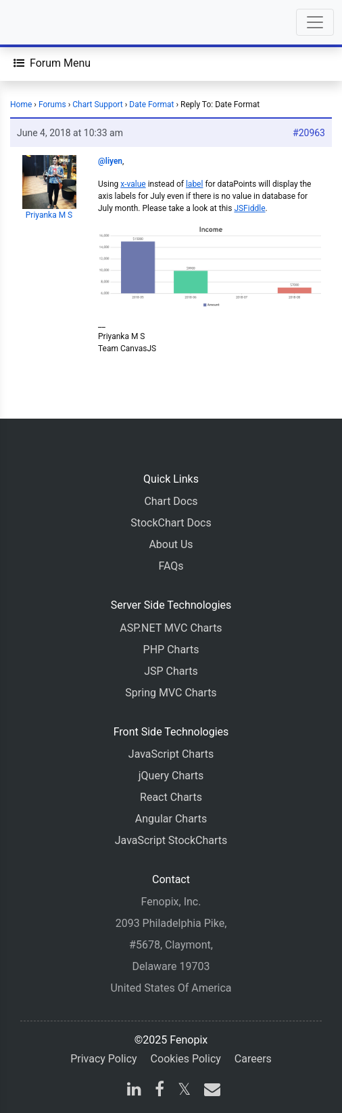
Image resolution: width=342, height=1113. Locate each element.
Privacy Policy (103, 1058)
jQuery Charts (171, 775)
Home (21, 104)
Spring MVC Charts (170, 692)
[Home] (48, 22)
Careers (253, 1058)
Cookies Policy (186, 1058)
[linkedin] (134, 1091)
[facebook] (159, 1091)
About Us (171, 544)
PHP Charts (171, 649)
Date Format (151, 104)
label (194, 184)
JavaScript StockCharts (171, 840)
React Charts (171, 797)
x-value (132, 184)
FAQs (170, 566)
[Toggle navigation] (315, 22)
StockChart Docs (170, 522)
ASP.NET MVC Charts (171, 628)
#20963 (309, 132)
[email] (209, 1091)
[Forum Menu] (52, 63)
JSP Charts (171, 671)
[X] (184, 1091)
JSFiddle (249, 208)
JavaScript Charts (171, 754)
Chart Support (97, 104)
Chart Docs (170, 501)
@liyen (110, 161)
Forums (52, 104)
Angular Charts (171, 818)
